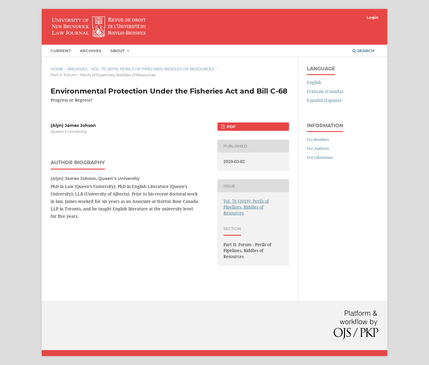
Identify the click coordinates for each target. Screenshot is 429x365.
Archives (90, 50)
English (314, 82)
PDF (230, 126)
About (118, 50)
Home (57, 68)
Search (363, 50)
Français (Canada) (325, 91)
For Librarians (320, 157)
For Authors (318, 148)
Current (61, 50)
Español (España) (324, 100)
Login (372, 17)
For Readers (318, 139)
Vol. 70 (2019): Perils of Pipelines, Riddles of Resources (152, 68)
